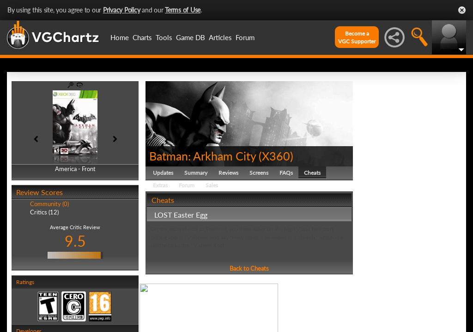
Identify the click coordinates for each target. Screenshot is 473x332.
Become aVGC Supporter (357, 37)
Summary (195, 172)
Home (119, 37)
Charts (142, 37)
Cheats (312, 172)
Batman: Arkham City (202, 156)
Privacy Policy (121, 10)
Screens (258, 172)
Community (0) (49, 204)
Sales (212, 185)
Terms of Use (182, 10)
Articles (220, 37)
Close (462, 10)
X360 (276, 156)
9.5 (75, 241)
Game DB (190, 37)
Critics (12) (44, 212)
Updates (163, 172)
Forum (245, 37)
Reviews (228, 172)
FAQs (286, 172)
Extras (160, 185)
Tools (164, 37)
